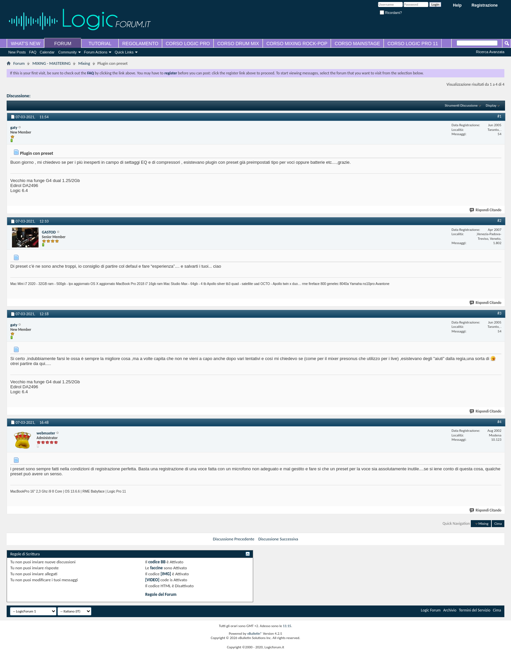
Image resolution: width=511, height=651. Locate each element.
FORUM (62, 43)
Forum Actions (95, 52)
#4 (499, 421)
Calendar (47, 52)
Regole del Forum (160, 594)
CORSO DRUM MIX (238, 43)
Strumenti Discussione (461, 105)
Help (457, 5)
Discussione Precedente (234, 538)
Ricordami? (391, 13)
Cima (498, 523)
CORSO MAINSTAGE (357, 43)
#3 (499, 313)
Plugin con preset (48, 96)
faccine (156, 567)
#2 (499, 220)
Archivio (450, 610)
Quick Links (124, 52)
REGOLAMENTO (140, 43)
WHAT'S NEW (26, 43)
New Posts (17, 52)
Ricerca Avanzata (490, 52)
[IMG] (165, 573)
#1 (499, 116)
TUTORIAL (100, 43)
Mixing (84, 63)
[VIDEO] (152, 579)
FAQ (33, 52)
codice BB (156, 561)
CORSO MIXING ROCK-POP (297, 43)
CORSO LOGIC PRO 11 (412, 43)
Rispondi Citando (485, 210)
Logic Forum (431, 610)
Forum (19, 63)
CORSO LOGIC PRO (188, 43)
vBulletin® (254, 633)
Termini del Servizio (474, 610)
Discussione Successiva (278, 538)
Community (67, 52)
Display (491, 105)
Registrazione (484, 5)
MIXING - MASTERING (51, 63)
